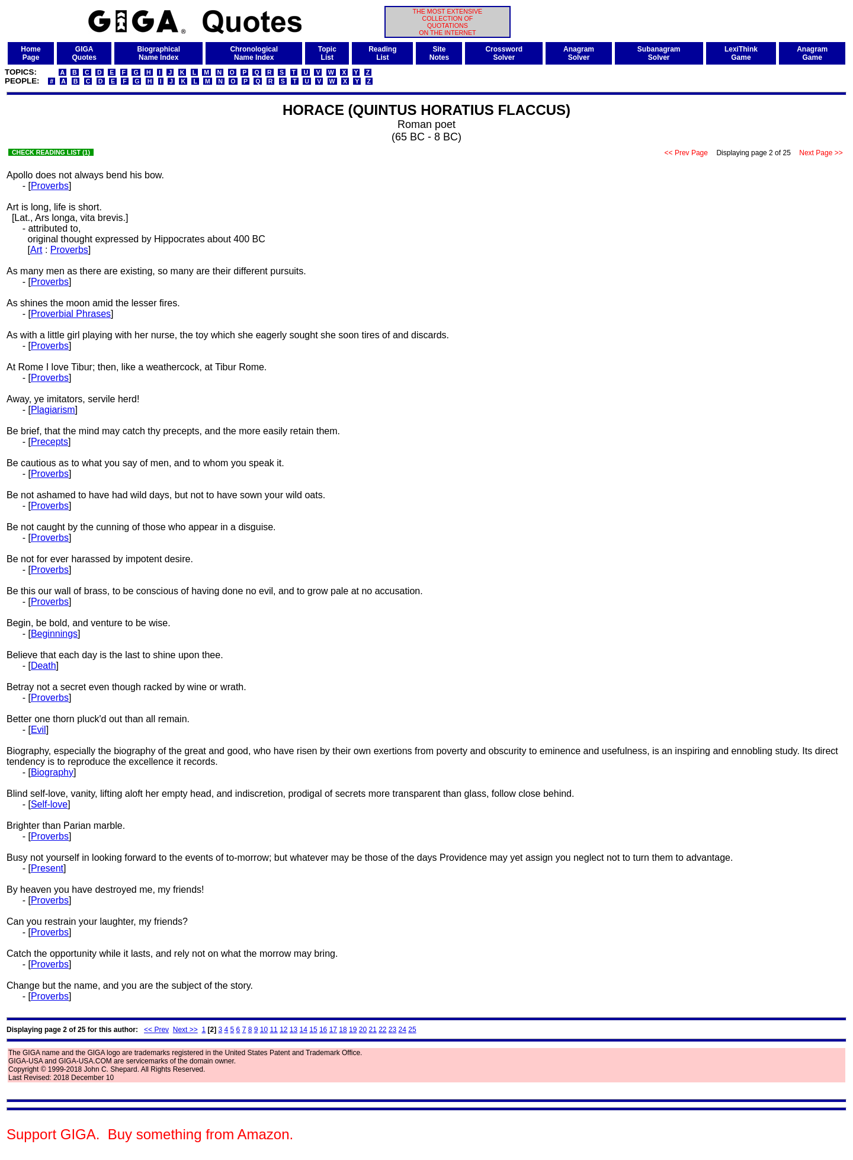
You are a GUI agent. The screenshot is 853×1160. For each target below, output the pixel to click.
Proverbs (50, 186)
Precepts (49, 442)
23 (392, 1030)
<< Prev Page (686, 153)
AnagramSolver (578, 53)
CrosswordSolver (503, 53)
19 (353, 1030)
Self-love (49, 804)
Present (47, 868)
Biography (52, 772)
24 (402, 1030)
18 (343, 1030)
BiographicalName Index (158, 53)
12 (283, 1030)
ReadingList (382, 53)
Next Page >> (821, 153)
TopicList (327, 53)
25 (412, 1030)
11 (273, 1030)
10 (264, 1030)
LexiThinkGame (741, 53)
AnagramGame (812, 53)
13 (293, 1030)
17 (333, 1030)
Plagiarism (53, 410)
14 (303, 1030)
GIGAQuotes (84, 53)
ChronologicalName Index (254, 53)
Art (36, 250)
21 (372, 1030)
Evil (38, 730)
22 (382, 1030)
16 (323, 1030)
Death (43, 666)
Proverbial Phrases (71, 314)
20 (363, 1030)
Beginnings (54, 634)
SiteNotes (439, 53)
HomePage (30, 53)
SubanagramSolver (659, 53)
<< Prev (156, 1030)
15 (313, 1030)
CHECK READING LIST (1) (51, 152)
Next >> (185, 1030)
